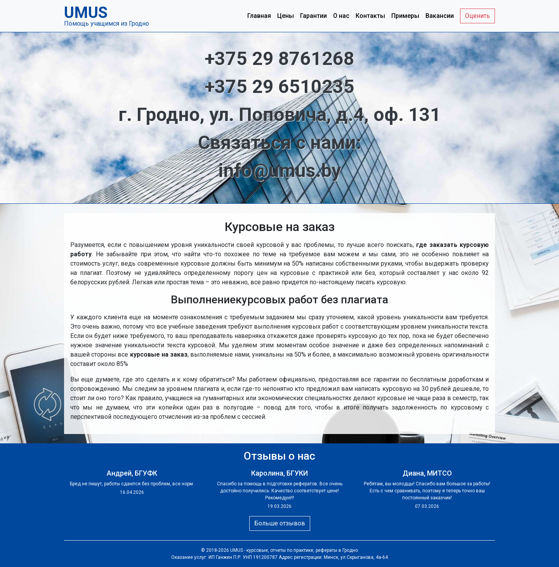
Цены (285, 15)
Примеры (405, 15)
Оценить (477, 15)
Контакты (370, 15)
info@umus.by (279, 170)
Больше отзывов (279, 523)
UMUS (236, 550)
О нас (341, 15)
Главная (259, 15)
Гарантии (313, 15)
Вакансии (439, 15)
